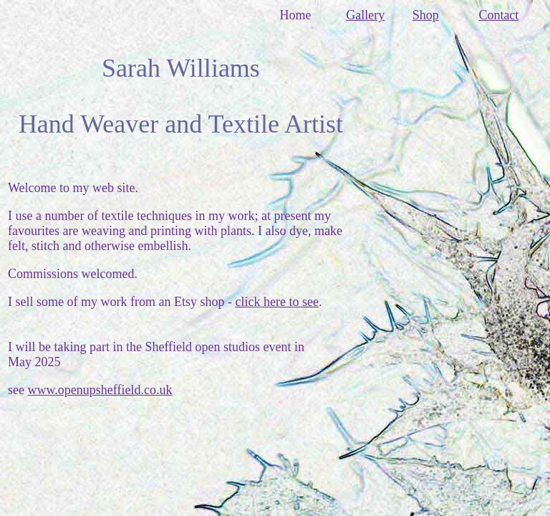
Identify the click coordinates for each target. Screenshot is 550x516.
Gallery (365, 15)
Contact (498, 15)
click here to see (276, 302)
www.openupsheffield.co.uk (99, 390)
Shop (425, 15)
